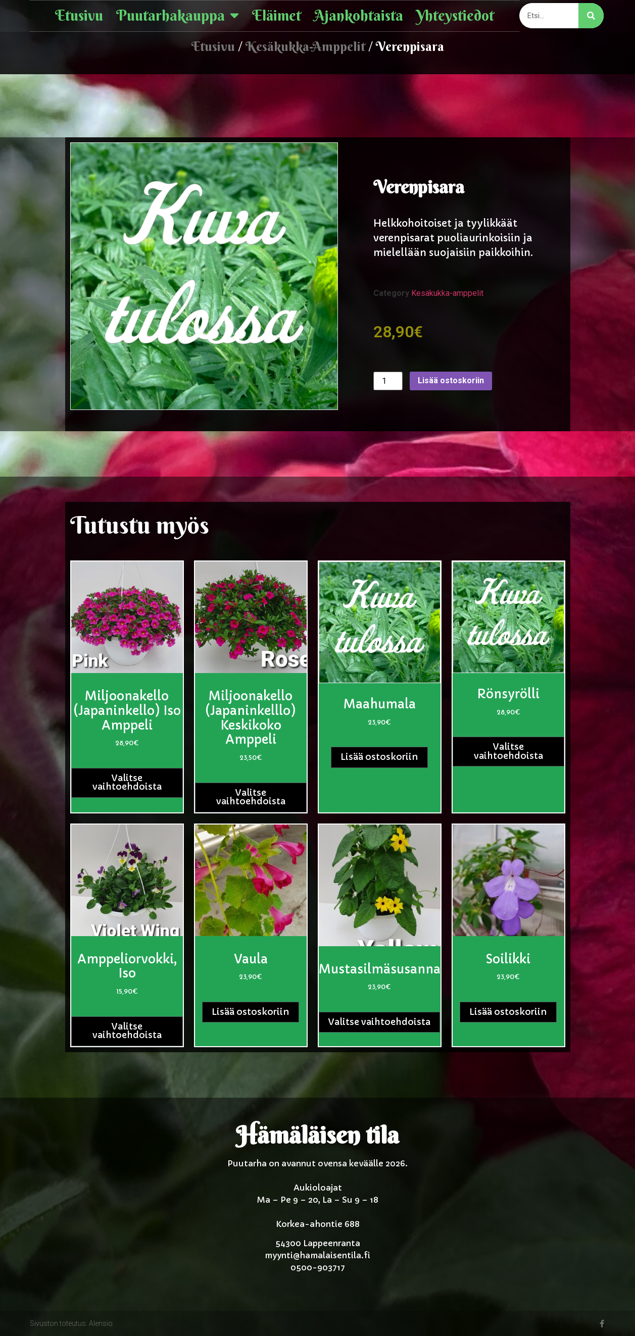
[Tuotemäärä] (388, 381)
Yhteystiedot (455, 16)
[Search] (591, 15)
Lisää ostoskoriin (451, 380)
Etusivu (79, 16)
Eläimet (276, 16)
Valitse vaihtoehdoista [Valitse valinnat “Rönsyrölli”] (508, 751)
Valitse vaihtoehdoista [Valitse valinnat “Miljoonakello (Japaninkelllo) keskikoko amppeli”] (250, 797)
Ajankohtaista (358, 16)
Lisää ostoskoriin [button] (379, 756)
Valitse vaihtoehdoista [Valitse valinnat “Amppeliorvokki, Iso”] (127, 1031)
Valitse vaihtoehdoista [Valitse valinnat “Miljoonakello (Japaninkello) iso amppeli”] (127, 783)
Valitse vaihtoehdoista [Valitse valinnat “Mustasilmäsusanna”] (379, 1021)
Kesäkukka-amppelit (305, 46)
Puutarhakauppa (177, 16)
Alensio (101, 1323)
